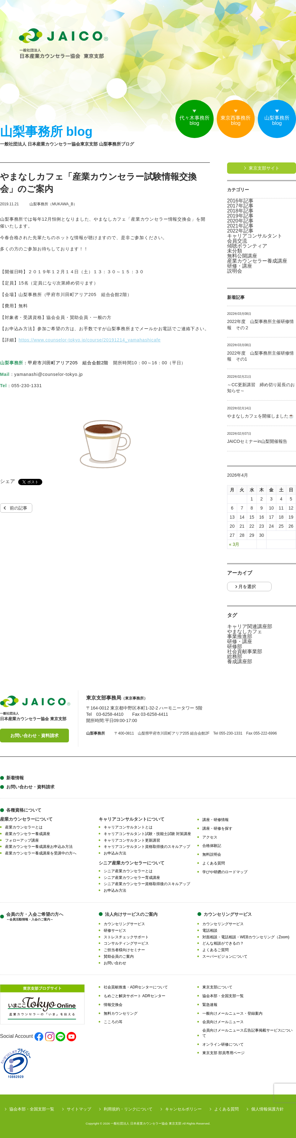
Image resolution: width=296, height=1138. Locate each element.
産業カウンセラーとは (24, 827)
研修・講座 (239, 266)
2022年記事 (240, 230)
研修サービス (115, 930)
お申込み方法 (115, 853)
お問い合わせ (115, 963)
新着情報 (15, 778)
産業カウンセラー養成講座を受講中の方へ (40, 853)
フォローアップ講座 (22, 840)
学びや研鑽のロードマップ (224, 872)
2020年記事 (240, 220)
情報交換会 (113, 1004)
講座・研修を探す (217, 828)
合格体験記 (211, 845)
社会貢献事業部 (244, 651)
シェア (7, 481)
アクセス (209, 837)
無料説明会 (211, 854)
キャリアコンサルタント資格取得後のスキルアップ (147, 846)
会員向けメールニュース (223, 1022)
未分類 (234, 251)
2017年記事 (240, 205)
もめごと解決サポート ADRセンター (134, 996)
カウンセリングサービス (124, 924)
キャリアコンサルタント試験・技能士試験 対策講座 (147, 834)
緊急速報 (209, 1004)
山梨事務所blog (275, 122)
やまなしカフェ (244, 631)
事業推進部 (239, 636)
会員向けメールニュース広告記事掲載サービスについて (247, 1033)
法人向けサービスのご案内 (131, 914)
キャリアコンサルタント (254, 235)
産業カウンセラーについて (26, 819)
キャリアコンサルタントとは (128, 827)
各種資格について (23, 810)
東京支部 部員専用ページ (223, 1053)
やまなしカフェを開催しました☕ (260, 415)
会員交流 (237, 240)
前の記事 (18, 507)
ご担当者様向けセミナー (124, 950)
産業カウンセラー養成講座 (257, 261)
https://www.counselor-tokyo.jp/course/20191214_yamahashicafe (89, 339)
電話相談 (209, 930)
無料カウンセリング (121, 1013)
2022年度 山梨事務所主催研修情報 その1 (260, 356)
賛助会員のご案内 (119, 956)
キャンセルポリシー (183, 1109)
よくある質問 (213, 863)
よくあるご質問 (215, 950)
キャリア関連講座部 (249, 626)
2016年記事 (240, 200)
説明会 (234, 271)
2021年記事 (240, 225)
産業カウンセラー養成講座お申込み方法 (39, 846)
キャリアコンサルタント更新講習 (132, 840)
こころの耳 (113, 1022)
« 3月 (234, 544)
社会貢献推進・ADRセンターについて (136, 987)
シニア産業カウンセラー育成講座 (132, 877)
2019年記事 (240, 215)
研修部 (234, 646)
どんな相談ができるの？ (223, 943)
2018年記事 (240, 210)
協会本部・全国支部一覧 (223, 996)
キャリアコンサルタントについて (131, 819)
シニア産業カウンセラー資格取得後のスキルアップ (147, 884)
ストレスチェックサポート (126, 937)
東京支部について (217, 987)
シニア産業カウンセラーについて (131, 863)
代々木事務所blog (184, 122)
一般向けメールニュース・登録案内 (232, 1013)
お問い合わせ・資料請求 (34, 735)
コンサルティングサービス (126, 943)
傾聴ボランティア (247, 246)
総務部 (234, 656)
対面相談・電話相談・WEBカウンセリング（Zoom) (245, 937)
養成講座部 (239, 661)
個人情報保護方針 (267, 1109)
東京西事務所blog (230, 122)
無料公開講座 (242, 256)
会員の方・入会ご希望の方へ (34, 916)
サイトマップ (79, 1109)
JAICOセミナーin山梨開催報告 (257, 441)
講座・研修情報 (215, 820)
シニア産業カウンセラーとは (128, 871)
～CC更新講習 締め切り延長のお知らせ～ (261, 387)
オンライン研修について (223, 1044)
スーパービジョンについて (224, 956)
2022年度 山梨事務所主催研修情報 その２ (260, 324)
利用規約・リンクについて (128, 1109)
